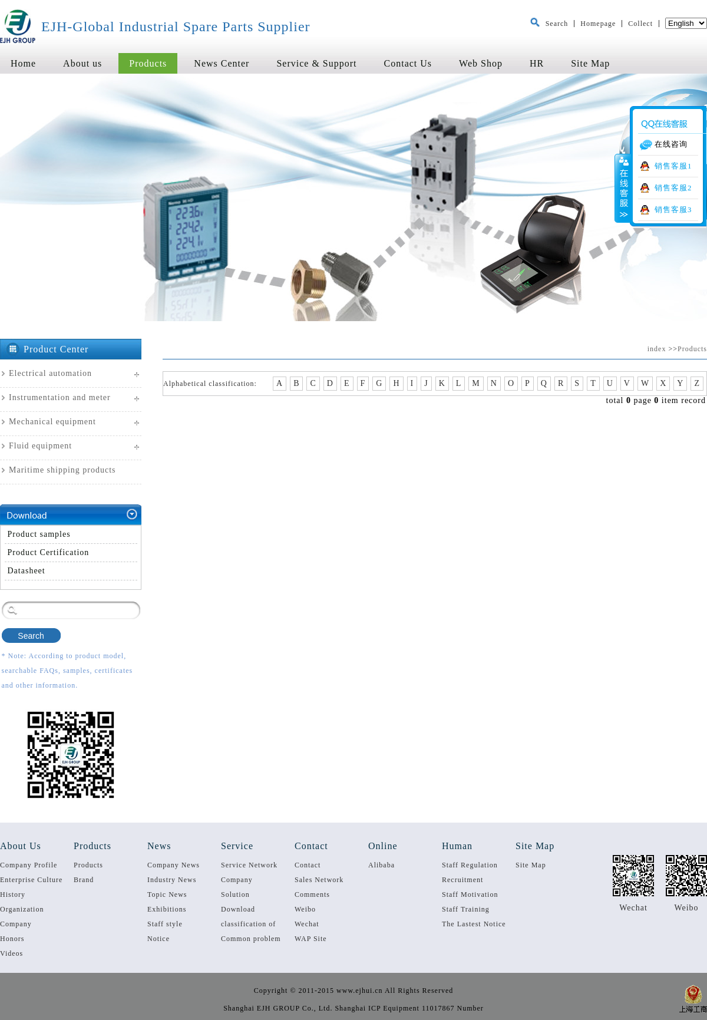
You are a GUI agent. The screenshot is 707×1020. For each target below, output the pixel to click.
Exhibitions (166, 909)
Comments (312, 894)
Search (557, 23)
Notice (158, 939)
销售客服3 (673, 210)
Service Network (249, 865)
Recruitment (462, 880)
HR (537, 63)
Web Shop (481, 63)
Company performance (242, 881)
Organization (22, 909)
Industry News (171, 880)
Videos (11, 953)
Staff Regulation (470, 865)
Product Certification (49, 552)
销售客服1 (673, 166)
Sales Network (319, 880)
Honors (12, 939)
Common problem (251, 939)
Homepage (598, 23)
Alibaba (381, 865)
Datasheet (26, 570)
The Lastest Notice (474, 924)
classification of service (248, 926)
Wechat (307, 924)
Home (23, 63)
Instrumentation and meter (60, 397)
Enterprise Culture (31, 880)
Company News (173, 865)
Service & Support (316, 63)
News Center (221, 63)
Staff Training (466, 909)
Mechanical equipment (52, 421)
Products (148, 63)
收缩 (623, 188)
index (656, 349)
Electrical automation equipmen (46, 378)
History (12, 894)
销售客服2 (673, 188)
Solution (235, 894)
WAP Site (311, 939)
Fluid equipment (40, 445)
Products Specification (96, 867)
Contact (308, 865)
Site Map (590, 63)
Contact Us (408, 63)
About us (82, 63)
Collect (640, 23)
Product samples (39, 534)
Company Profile (28, 865)
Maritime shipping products (62, 470)
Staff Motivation (470, 894)
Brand (84, 880)
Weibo (305, 909)
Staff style (165, 924)
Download (238, 909)
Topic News (167, 894)
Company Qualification (22, 926)
